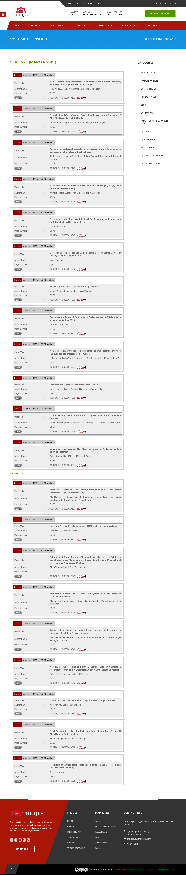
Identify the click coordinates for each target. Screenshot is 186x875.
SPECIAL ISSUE (148, 148)
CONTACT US (153, 25)
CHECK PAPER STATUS (151, 164)
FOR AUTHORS (56, 25)
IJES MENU (33, 25)
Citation (17, 75)
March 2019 (170, 39)
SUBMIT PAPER (148, 73)
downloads (105, 25)
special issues (130, 25)
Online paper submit (160, 14)
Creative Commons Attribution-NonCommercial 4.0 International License (144, 870)
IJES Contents (81, 25)
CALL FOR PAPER (149, 89)
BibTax (36, 75)
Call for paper (74, 3)
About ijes (89, 3)
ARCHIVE (145, 132)
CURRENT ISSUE (148, 140)
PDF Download (47, 75)
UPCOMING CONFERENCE (153, 156)
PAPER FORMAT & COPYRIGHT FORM (155, 122)
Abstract (26, 75)
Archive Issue (156, 39)
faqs (99, 3)
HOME (17, 25)
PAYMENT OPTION (149, 81)
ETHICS (144, 105)
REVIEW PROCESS (149, 97)
